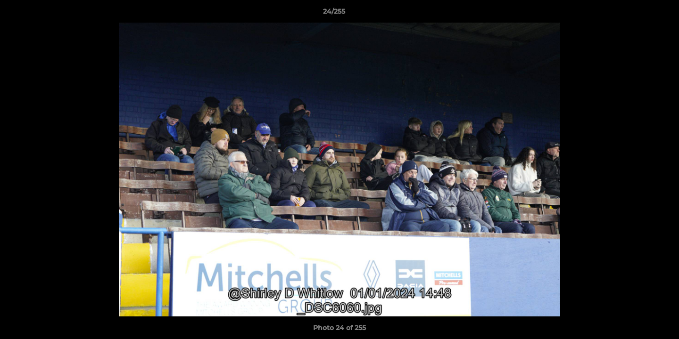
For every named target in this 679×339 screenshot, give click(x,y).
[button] (639, 13)
